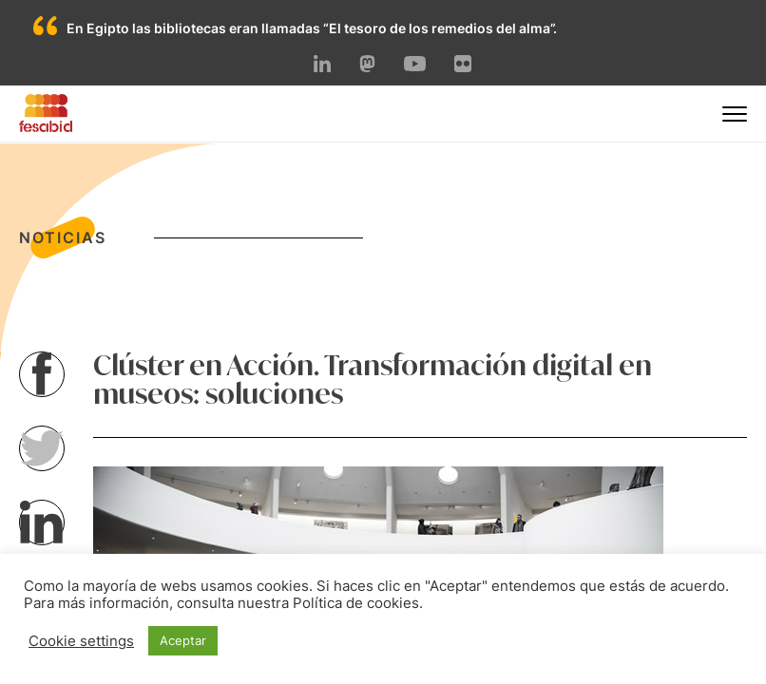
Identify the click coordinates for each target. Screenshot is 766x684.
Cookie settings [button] (81, 641)
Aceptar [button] (183, 640)
